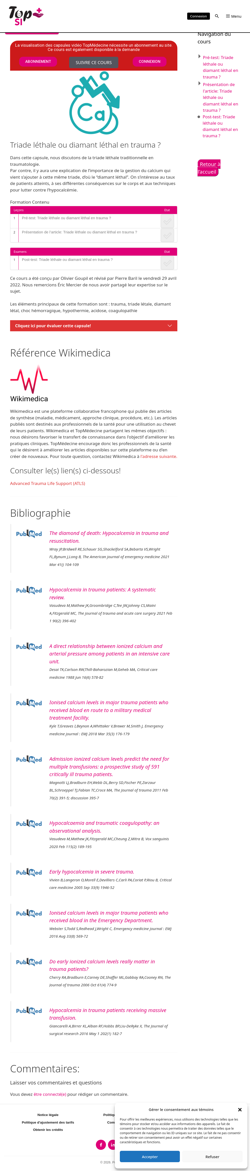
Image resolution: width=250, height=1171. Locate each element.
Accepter (150, 1156)
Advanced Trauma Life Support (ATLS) (47, 483)
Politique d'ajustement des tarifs (48, 1122)
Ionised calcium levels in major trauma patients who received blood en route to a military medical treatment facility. (109, 710)
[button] (239, 1109)
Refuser (212, 1156)
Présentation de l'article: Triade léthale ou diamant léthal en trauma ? (220, 97)
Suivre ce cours (94, 62)
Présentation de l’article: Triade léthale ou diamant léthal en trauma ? (79, 232)
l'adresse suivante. (159, 456)
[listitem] (101, 1145)
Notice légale (48, 1115)
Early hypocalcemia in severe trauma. (91, 871)
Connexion (198, 16)
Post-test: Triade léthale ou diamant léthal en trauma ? (67, 259)
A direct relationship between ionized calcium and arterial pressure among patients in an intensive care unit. (109, 653)
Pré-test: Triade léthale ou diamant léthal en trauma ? (66, 218)
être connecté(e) (50, 1094)
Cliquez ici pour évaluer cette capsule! (53, 326)
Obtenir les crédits (48, 1130)
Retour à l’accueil (209, 167)
